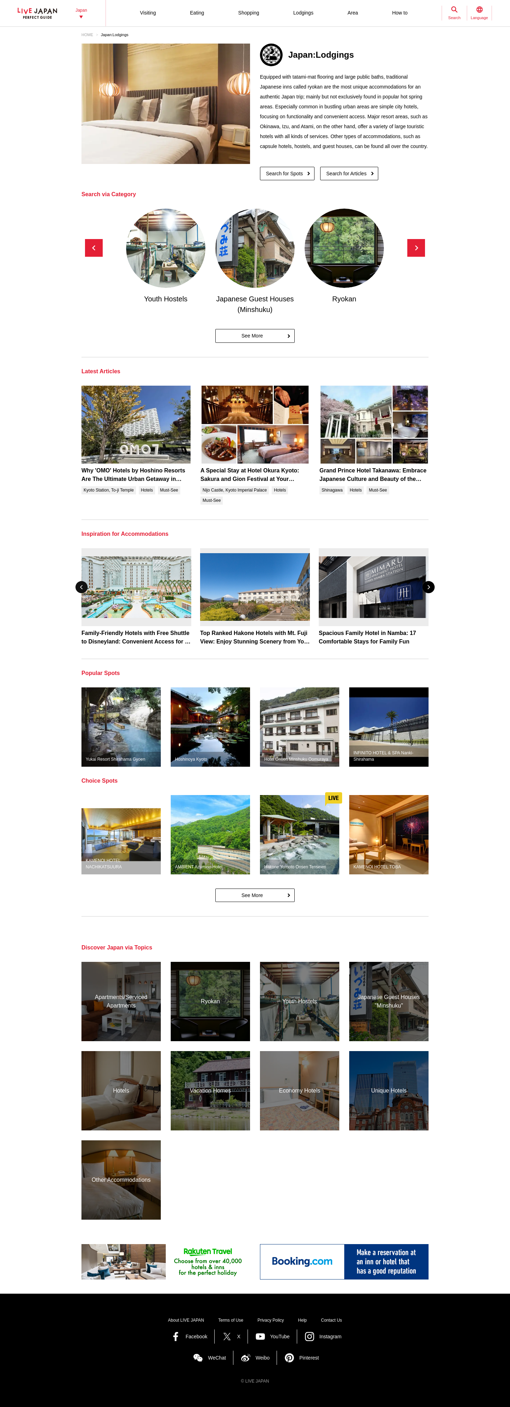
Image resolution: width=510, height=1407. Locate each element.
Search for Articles (346, 173)
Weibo (263, 1358)
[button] (416, 248)
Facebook (196, 1336)
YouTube (280, 1336)
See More (252, 336)
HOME (87, 35)
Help (302, 1320)
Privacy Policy (270, 1320)
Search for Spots (284, 173)
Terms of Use (230, 1320)
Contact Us (331, 1320)
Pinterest (309, 1358)
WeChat (217, 1358)
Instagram (330, 1336)
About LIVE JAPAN (186, 1320)
